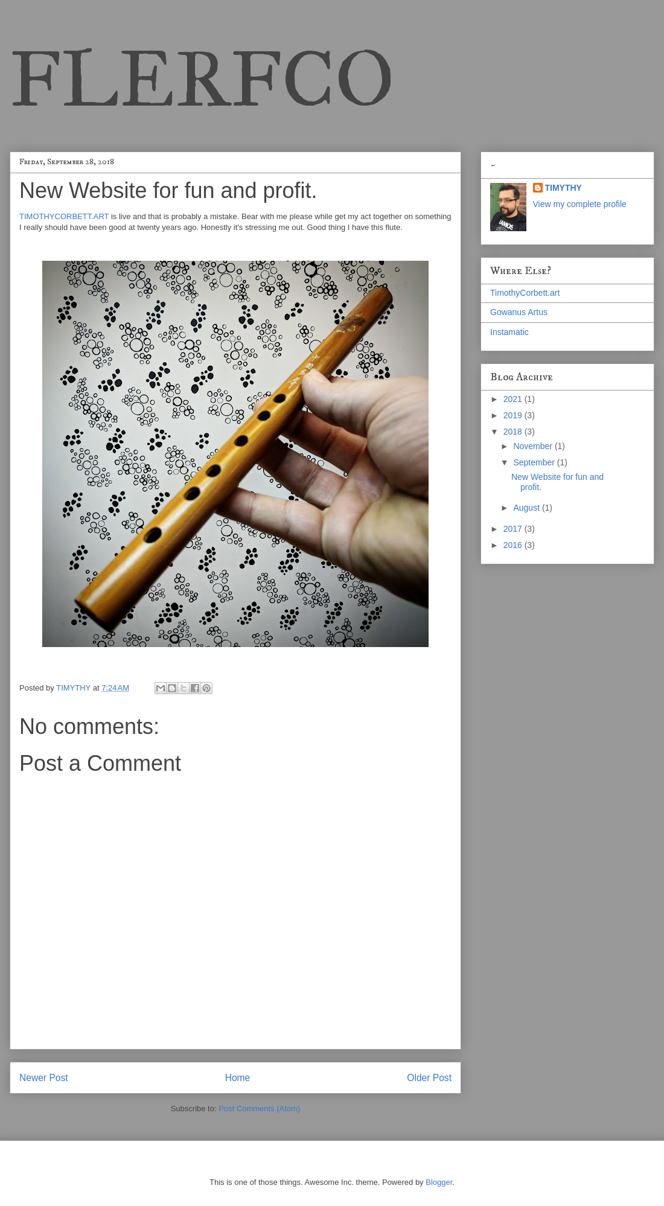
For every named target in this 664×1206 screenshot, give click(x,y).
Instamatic (509, 332)
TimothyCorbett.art (525, 293)
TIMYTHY (563, 188)
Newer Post (43, 1078)
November (533, 446)
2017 (514, 529)
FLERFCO (202, 79)
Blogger (439, 1182)
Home (238, 1078)
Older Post (429, 1078)
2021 (514, 399)
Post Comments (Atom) (259, 1108)
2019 (514, 415)
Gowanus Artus (518, 312)
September (535, 462)
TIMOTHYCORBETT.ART (65, 216)
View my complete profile (580, 204)
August (527, 507)
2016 (514, 545)
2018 (514, 431)
